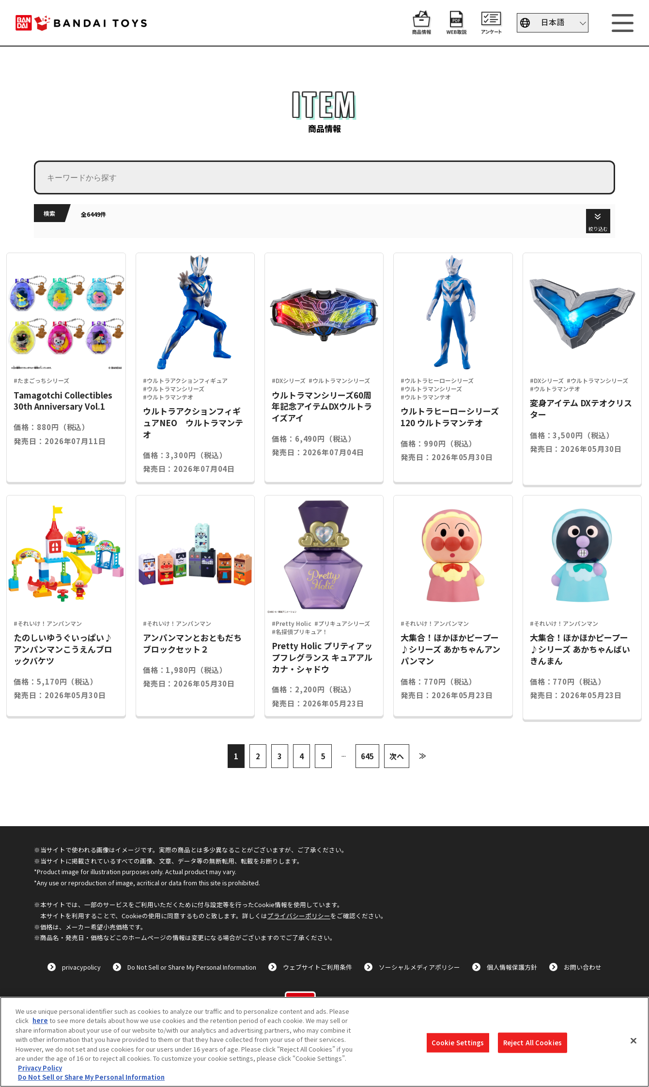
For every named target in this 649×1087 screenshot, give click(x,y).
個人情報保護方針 (512, 967)
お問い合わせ (583, 967)
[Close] (633, 1040)
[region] (324, 1042)
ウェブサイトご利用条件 (317, 967)
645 (367, 756)
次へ (396, 756)
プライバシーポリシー (298, 915)
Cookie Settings (458, 1042)
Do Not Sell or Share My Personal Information (191, 967)
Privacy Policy (40, 1067)
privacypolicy (81, 967)
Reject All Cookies (532, 1042)
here (40, 1020)
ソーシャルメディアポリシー (419, 967)
